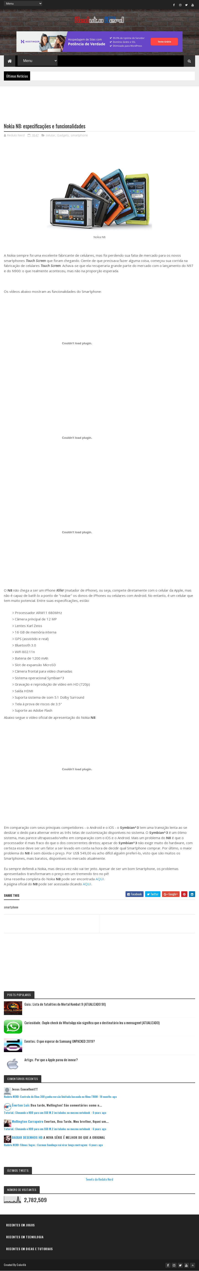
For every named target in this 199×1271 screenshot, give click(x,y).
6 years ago (99, 1129)
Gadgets (63, 135)
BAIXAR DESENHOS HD (27, 1137)
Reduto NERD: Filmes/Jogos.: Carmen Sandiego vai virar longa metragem (45, 1145)
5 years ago (99, 1113)
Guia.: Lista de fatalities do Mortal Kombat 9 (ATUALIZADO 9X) (65, 1004)
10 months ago (108, 1097)
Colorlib (21, 1265)
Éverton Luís (21, 1105)
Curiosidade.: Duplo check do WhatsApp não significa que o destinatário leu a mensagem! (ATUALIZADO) (92, 1022)
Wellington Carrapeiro (27, 1121)
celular (50, 135)
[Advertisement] (99, 101)
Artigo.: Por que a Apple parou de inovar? (51, 1059)
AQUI (100, 879)
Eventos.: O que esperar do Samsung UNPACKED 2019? (59, 1041)
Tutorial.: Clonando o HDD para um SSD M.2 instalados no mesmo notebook (47, 1113)
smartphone (79, 135)
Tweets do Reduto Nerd (99, 1179)
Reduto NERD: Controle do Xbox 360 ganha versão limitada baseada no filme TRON (51, 1097)
